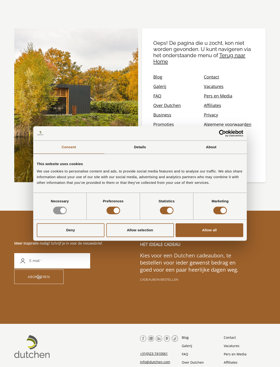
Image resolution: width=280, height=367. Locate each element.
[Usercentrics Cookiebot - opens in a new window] (222, 133)
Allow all (209, 230)
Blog (157, 77)
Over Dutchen (167, 105)
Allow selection (140, 230)
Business (162, 115)
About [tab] (211, 147)
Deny (70, 230)
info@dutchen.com (155, 362)
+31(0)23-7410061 (154, 353)
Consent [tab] (69, 147)
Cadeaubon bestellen (159, 279)
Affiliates (212, 105)
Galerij (159, 86)
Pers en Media (218, 96)
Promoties (163, 124)
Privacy (211, 115)
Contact (211, 77)
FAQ (157, 96)
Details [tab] (140, 147)
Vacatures (214, 86)
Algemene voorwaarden (227, 124)
